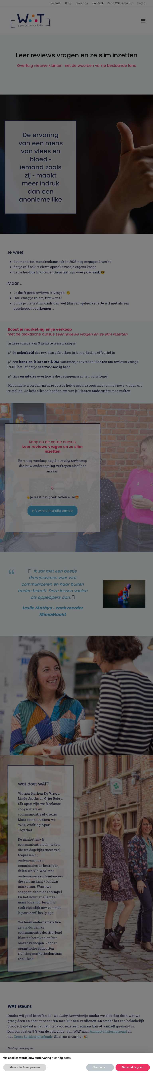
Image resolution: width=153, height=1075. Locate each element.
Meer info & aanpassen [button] (25, 1067)
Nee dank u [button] (100, 1067)
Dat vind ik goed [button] (132, 1067)
